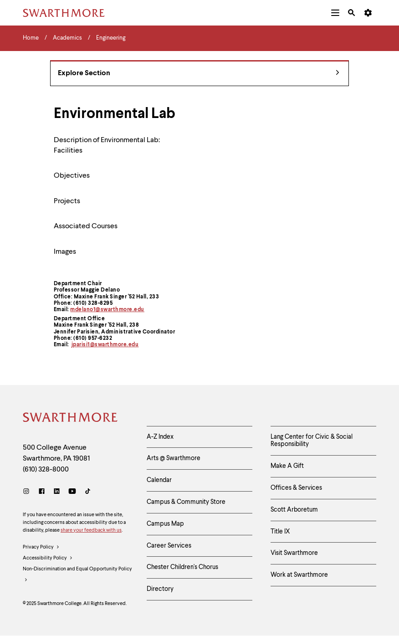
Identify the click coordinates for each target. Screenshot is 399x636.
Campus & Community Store (186, 502)
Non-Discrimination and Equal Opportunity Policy (77, 576)
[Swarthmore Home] (70, 418)
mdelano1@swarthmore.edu (107, 310)
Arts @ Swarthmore (173, 458)
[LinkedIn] (56, 492)
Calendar (159, 480)
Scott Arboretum (294, 510)
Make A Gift (287, 466)
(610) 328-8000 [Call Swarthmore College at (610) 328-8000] (46, 469)
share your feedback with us (91, 530)
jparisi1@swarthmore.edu (105, 345)
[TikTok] (87, 492)
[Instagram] (28, 492)
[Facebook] (42, 492)
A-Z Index (160, 437)
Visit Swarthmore (294, 553)
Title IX (280, 531)
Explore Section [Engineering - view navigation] (198, 73)
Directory (160, 589)
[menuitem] (335, 13)
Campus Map (165, 524)
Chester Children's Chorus (182, 567)
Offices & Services (296, 488)
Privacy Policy (41, 547)
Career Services (169, 546)
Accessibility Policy (48, 558)
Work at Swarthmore (299, 575)
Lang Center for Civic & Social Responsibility (312, 441)
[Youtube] (72, 492)
